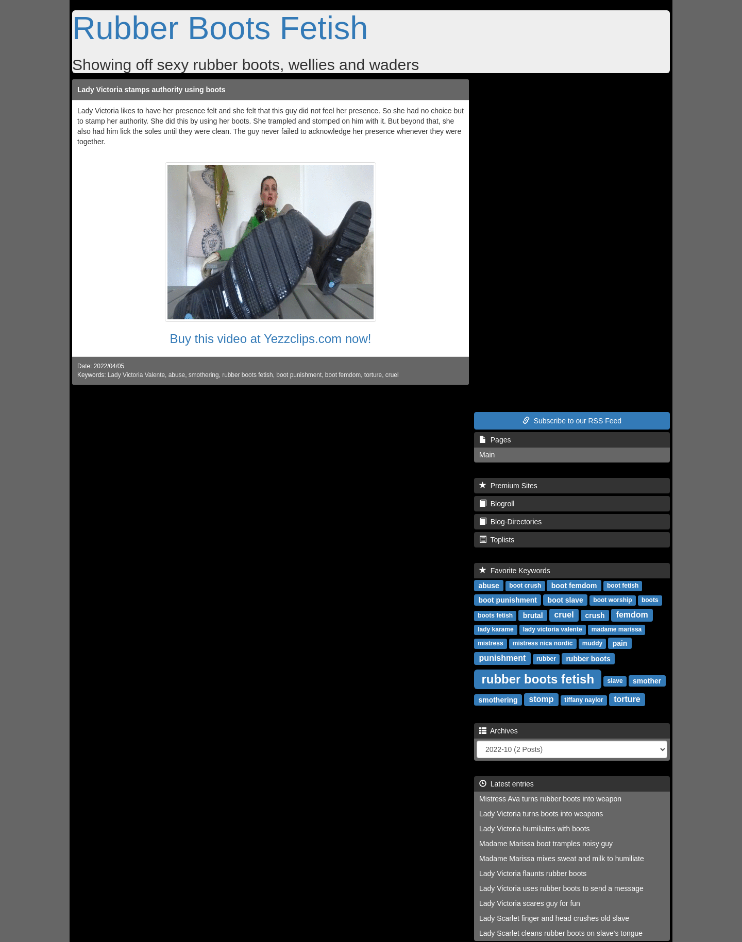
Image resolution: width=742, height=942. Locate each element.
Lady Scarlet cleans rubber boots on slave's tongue (561, 933)
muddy (592, 643)
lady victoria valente (552, 629)
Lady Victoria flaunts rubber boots (532, 873)
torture (373, 375)
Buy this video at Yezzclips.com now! (271, 339)
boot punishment (299, 375)
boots (650, 600)
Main (487, 455)
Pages (495, 440)
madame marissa (617, 629)
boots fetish (495, 615)
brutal (533, 615)
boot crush (525, 585)
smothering (204, 375)
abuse (176, 375)
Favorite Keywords (514, 571)
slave (615, 680)
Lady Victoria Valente (136, 375)
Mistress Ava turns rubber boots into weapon (550, 799)
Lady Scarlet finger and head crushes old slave (554, 918)
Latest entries (506, 784)
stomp (541, 699)
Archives (498, 731)
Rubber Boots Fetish (220, 28)
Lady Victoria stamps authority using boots (151, 89)
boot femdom (343, 375)
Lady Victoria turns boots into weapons (541, 814)
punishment (502, 658)
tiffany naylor (583, 700)
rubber (546, 658)
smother (647, 680)
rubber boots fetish (247, 375)
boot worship (612, 600)
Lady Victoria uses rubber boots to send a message (561, 888)
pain (620, 643)
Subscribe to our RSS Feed (571, 421)
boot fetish (622, 585)
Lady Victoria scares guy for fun (529, 903)
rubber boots (588, 658)
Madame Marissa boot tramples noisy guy (546, 844)
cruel (392, 375)
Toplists (496, 540)
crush (595, 615)
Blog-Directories (510, 522)
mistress (490, 643)
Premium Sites (508, 486)
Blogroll (496, 504)
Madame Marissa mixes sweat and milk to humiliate (561, 858)
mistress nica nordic (543, 643)
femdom (632, 614)
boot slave (565, 599)
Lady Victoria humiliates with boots (534, 829)
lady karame (495, 629)
